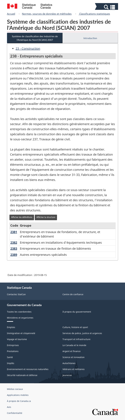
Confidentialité (14, 413)
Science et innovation (73, 357)
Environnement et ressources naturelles (27, 369)
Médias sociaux (15, 389)
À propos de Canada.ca (19, 401)
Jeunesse (67, 375)
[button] (107, 7)
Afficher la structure (45, 217)
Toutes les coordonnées (19, 311)
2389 (13, 255)
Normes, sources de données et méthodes (47, 14)
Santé (10, 357)
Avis (9, 407)
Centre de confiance (72, 294)
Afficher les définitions (21, 217)
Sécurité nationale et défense (22, 375)
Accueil (11, 14)
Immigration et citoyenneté (21, 333)
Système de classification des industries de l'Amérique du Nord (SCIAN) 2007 (35, 38)
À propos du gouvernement (76, 311)
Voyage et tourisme (17, 339)
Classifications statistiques (94, 14)
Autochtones (68, 363)
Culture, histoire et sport (75, 327)
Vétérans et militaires (73, 369)
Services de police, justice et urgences (82, 333)
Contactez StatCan (16, 294)
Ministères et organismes (20, 317)
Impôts (10, 363)
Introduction (90, 38)
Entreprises (13, 345)
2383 (13, 248)
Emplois (11, 327)
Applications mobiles (18, 395)
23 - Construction (28, 48)
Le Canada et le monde (74, 345)
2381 (13, 232)
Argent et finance (71, 351)
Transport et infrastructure (76, 339)
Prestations (13, 351)
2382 (13, 242)
